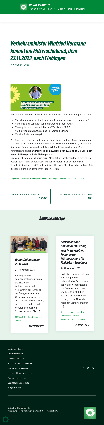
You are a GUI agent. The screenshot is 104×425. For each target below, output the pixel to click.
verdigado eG (52, 411)
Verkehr (63, 178)
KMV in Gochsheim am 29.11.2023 (75, 196)
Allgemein (15, 178)
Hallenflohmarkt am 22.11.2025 (27, 262)
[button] (5, 419)
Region (56, 178)
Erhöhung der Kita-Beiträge (29, 196)
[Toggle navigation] (93, 18)
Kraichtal (27, 317)
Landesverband (46, 178)
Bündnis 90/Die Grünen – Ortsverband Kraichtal (57, 8)
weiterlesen (36, 326)
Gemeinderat (66, 319)
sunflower (28, 411)
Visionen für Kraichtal (75, 178)
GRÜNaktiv (19, 317)
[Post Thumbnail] (29, 244)
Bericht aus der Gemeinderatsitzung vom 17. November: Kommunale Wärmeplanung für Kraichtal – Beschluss (74, 252)
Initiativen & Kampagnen (30, 178)
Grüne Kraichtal (40, 5)
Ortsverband (37, 317)
